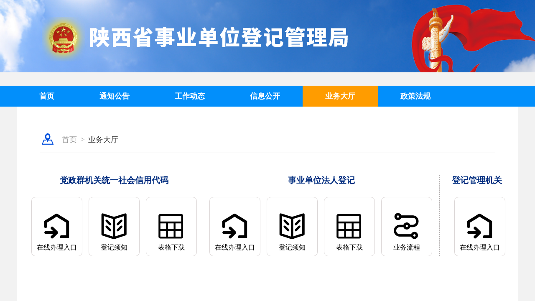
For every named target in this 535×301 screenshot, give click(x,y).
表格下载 (171, 247)
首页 (46, 96)
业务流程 (406, 247)
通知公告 (114, 96)
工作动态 (190, 96)
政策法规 (415, 96)
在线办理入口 (57, 247)
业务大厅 (340, 96)
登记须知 (114, 247)
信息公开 (265, 96)
